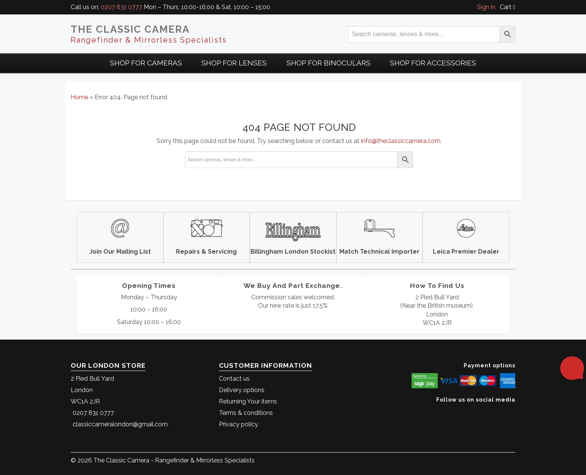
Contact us (234, 378)
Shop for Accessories (433, 63)
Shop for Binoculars (329, 63)
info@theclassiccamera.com (400, 141)
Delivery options (241, 390)
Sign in (486, 7)
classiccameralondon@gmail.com (120, 424)
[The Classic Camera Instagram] (514, 411)
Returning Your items (248, 401)
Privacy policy (238, 424)
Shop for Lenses (234, 63)
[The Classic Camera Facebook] (512, 411)
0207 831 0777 (121, 7)
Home (79, 97)
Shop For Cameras (146, 63)
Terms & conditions (246, 412)
